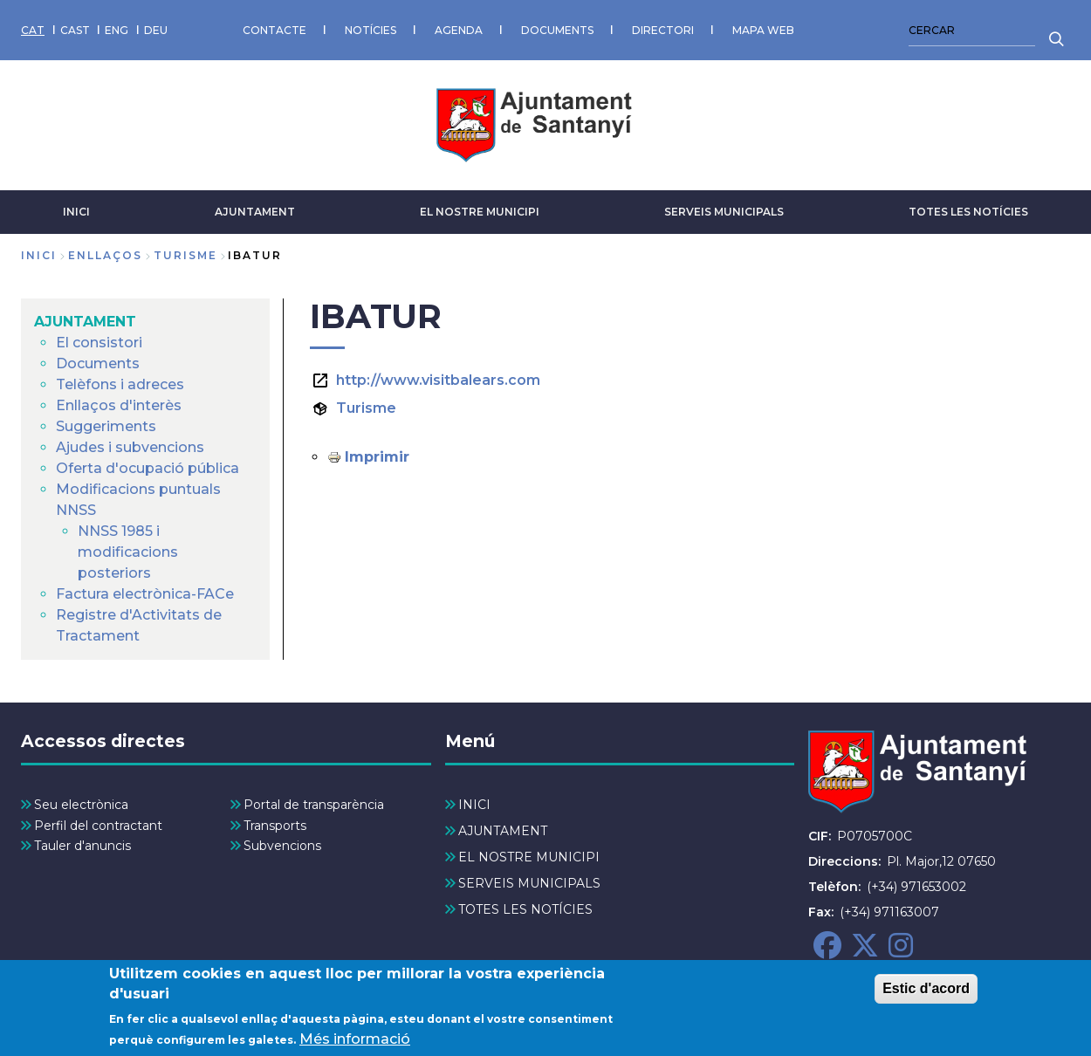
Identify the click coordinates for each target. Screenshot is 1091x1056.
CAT (33, 30)
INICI (76, 211)
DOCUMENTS (557, 30)
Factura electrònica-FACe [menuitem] (145, 594)
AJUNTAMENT (255, 211)
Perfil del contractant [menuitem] (98, 825)
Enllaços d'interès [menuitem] (119, 405)
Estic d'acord (926, 993)
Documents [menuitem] (98, 363)
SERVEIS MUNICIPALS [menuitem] (529, 883)
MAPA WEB (763, 30)
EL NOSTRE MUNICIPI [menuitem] (529, 857)
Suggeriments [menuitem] (106, 426)
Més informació (354, 1043)
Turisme (366, 408)
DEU (156, 30)
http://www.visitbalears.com (438, 380)
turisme (185, 255)
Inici (39, 255)
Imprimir (377, 457)
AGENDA (459, 30)
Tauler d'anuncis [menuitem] (82, 846)
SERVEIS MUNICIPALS (724, 211)
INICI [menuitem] (474, 805)
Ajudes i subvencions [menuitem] (130, 447)
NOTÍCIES (370, 30)
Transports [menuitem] (275, 825)
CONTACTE (274, 30)
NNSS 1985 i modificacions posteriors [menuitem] (128, 552)
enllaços (105, 255)
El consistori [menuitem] (99, 342)
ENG (116, 30)
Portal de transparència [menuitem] (314, 805)
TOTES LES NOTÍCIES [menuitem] (525, 909)
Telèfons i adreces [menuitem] (120, 384)
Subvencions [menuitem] (282, 846)
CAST (75, 30)
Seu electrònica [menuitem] (81, 805)
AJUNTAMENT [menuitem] (85, 321)
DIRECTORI (663, 30)
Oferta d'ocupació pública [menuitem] (147, 468)
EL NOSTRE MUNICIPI (479, 211)
